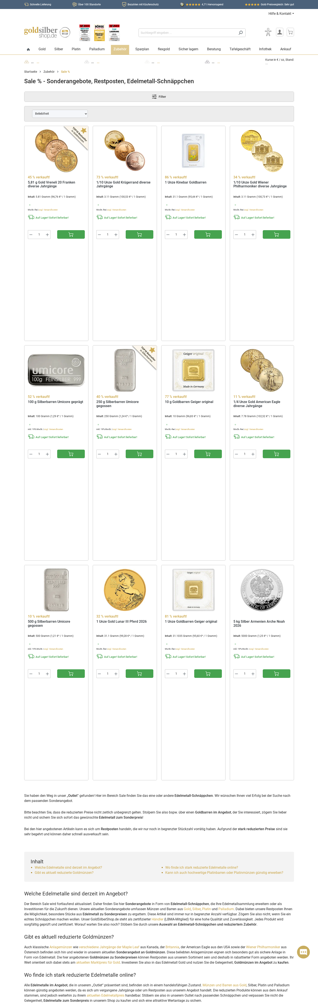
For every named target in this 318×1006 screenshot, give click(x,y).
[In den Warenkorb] (71, 234)
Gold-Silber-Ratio (114, 795)
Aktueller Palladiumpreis (120, 806)
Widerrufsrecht (176, 935)
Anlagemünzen (60, 664)
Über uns (172, 893)
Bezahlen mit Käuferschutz (143, 4)
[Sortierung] (60, 114)
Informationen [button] (174, 885)
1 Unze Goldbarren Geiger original (191, 433)
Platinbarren (169, 740)
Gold (187, 626)
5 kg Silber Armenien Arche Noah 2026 (259, 435)
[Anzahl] (39, 234)
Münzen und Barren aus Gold (224, 702)
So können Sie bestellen (111, 893)
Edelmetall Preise (115, 842)
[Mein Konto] (279, 32)
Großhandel (104, 928)
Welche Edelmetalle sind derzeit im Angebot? (68, 584)
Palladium (226, 626)
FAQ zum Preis (36, 905)
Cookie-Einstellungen (180, 959)
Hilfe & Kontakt (280, 14)
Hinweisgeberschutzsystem (184, 947)
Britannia (172, 664)
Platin (206, 626)
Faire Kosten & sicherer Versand (48, 893)
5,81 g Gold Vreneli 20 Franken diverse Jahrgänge (51, 184)
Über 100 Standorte (89, 4)
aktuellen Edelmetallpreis (105, 712)
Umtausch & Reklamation (43, 934)
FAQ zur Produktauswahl (43, 928)
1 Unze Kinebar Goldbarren (185, 182)
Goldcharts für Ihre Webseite (123, 821)
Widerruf (102, 939)
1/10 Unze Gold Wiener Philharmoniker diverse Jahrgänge (260, 184)
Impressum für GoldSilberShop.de (188, 911)
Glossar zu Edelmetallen (120, 816)
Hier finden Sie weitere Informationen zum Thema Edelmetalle (69, 858)
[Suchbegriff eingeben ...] (187, 32)
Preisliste (109, 836)
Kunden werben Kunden (112, 923)
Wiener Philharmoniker (263, 664)
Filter (159, 96)
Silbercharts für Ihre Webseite (124, 831)
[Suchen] (241, 32)
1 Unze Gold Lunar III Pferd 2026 (121, 433)
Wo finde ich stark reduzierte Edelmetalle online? (201, 584)
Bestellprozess (36, 899)
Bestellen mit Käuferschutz (114, 911)
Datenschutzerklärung (181, 923)
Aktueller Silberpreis (117, 790)
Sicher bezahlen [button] (245, 932)
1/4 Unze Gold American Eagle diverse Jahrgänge (256, 310)
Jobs (169, 929)
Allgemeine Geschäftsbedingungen (189, 941)
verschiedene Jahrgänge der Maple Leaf (109, 664)
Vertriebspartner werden (182, 917)
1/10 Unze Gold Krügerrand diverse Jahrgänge (123, 184)
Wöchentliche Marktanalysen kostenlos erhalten (138, 811)
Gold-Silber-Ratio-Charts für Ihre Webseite (133, 826)
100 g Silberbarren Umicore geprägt (55, 308)
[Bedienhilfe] (268, 32)
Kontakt (171, 905)
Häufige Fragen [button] (36, 885)
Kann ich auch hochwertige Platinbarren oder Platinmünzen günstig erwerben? (224, 589)
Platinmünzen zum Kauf (222, 740)
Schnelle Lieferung (40, 4)
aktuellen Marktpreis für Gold (98, 679)
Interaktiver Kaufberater (112, 917)
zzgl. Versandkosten (48, 210)
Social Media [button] (34, 950)
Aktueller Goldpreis (116, 785)
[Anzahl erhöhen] (48, 234)
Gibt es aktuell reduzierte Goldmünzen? (64, 589)
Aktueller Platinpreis (117, 801)
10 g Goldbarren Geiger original (189, 308)
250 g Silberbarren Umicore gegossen (117, 310)
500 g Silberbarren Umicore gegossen (49, 435)
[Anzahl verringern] (31, 234)
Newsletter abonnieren (251, 919)
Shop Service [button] (104, 885)
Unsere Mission (176, 899)
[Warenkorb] (290, 32)
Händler (157, 636)
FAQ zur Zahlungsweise (42, 911)
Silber (196, 626)
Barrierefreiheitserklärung (183, 953)
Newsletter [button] (241, 885)
